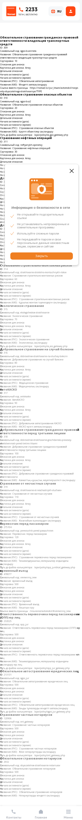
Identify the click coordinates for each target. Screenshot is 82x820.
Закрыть (41, 256)
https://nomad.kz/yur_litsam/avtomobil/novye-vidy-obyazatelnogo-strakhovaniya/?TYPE (39, 89)
